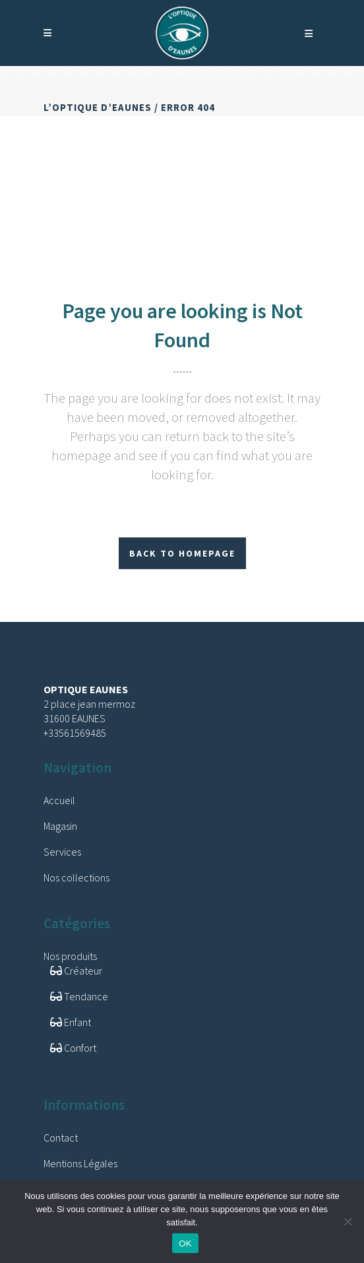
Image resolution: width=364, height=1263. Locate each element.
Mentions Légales (80, 1163)
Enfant (70, 1022)
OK (185, 1243)
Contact (61, 1137)
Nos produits (70, 956)
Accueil (59, 800)
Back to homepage (182, 553)
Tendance (79, 996)
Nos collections (76, 877)
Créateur (76, 970)
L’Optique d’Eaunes (98, 107)
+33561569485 (75, 732)
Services (62, 851)
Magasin (60, 826)
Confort (73, 1047)
